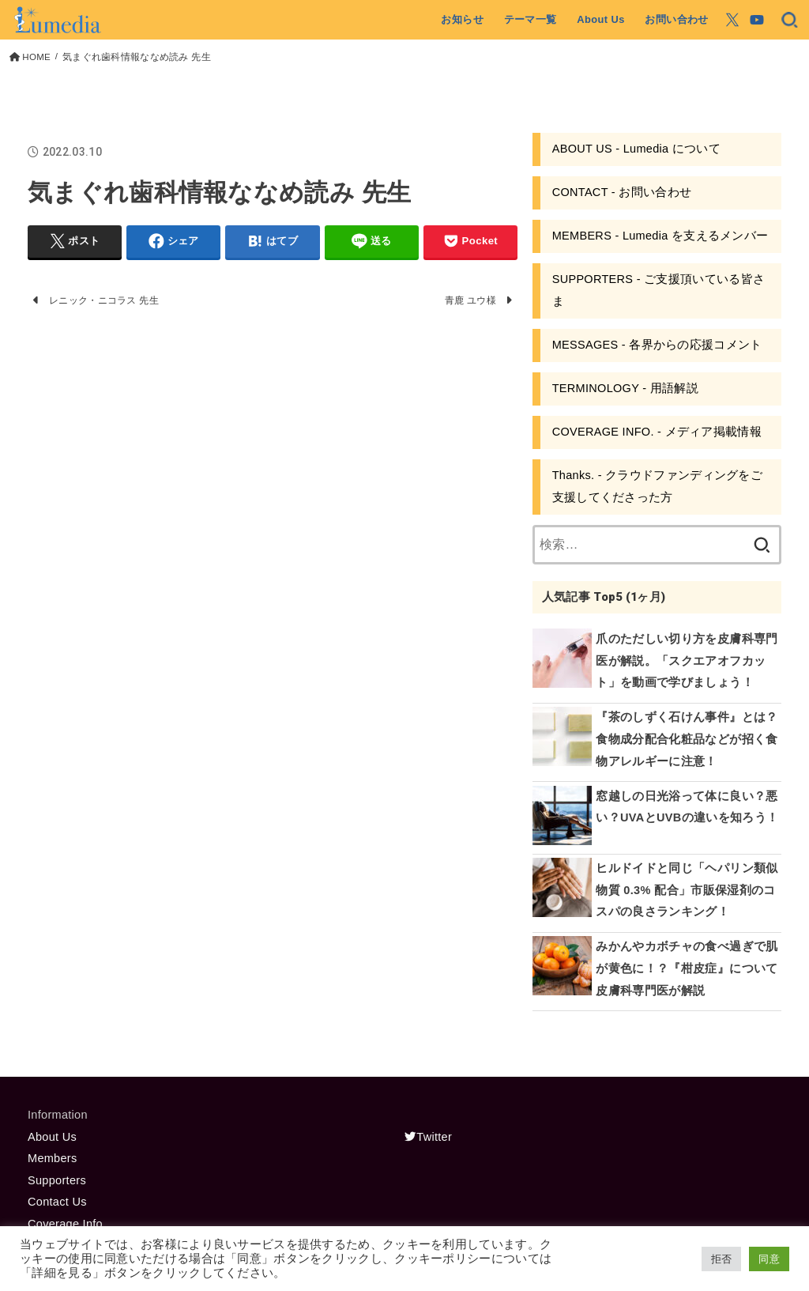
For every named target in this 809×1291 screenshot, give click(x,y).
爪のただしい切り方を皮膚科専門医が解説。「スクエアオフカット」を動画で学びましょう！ (686, 660)
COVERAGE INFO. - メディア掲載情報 (657, 431)
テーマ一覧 (530, 19)
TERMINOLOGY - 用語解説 (625, 388)
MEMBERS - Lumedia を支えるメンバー (660, 235)
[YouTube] (757, 20)
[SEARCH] (789, 20)
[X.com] (732, 20)
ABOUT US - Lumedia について (636, 148)
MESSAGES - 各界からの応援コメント (657, 344)
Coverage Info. (67, 1223)
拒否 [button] (721, 1259)
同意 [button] (769, 1259)
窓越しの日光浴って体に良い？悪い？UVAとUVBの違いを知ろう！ (687, 807)
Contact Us (57, 1201)
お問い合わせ (676, 19)
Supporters (57, 1180)
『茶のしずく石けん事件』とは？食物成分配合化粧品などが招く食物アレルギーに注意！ (686, 739)
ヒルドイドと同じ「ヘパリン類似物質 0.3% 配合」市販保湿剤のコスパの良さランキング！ (686, 890)
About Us (600, 19)
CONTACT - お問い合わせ (621, 192)
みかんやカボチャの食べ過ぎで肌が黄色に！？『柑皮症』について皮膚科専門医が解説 (686, 968)
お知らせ (462, 19)
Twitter (428, 1137)
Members (52, 1158)
